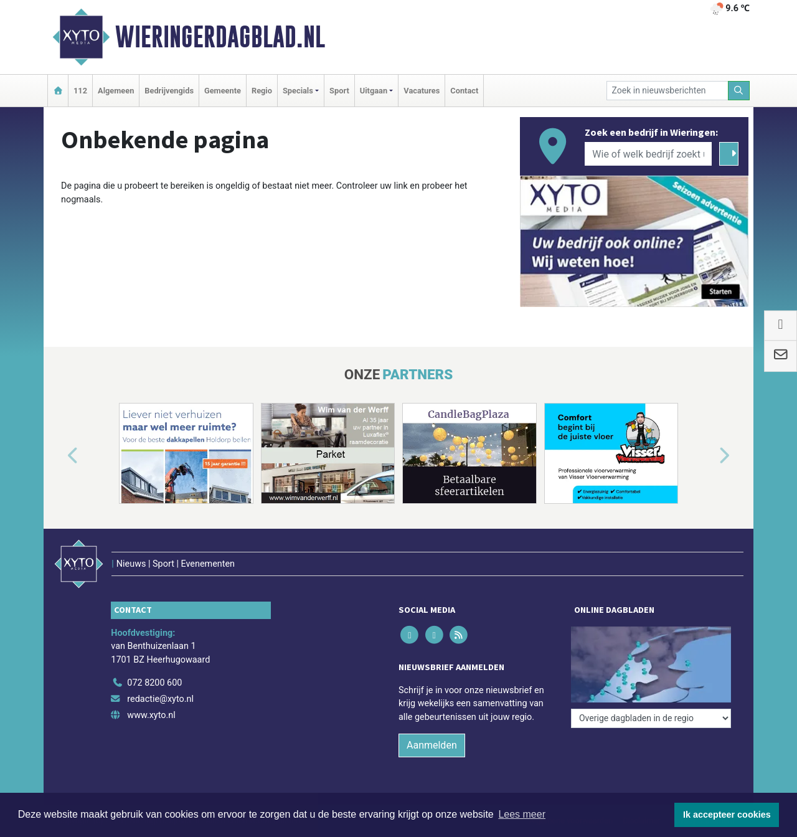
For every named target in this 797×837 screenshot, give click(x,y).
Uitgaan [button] (373, 90)
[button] (58, 455)
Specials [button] (298, 90)
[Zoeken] (739, 90)
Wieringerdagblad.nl (220, 37)
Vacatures (421, 90)
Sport (339, 90)
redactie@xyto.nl (160, 699)
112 (80, 90)
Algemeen (116, 90)
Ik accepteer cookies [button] (727, 815)
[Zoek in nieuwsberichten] (667, 90)
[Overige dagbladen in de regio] (651, 718)
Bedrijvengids (169, 90)
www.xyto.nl (151, 715)
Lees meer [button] (521, 814)
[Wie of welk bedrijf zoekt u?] (648, 154)
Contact (464, 90)
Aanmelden (432, 745)
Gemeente (222, 90)
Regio (262, 90)
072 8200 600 (154, 683)
